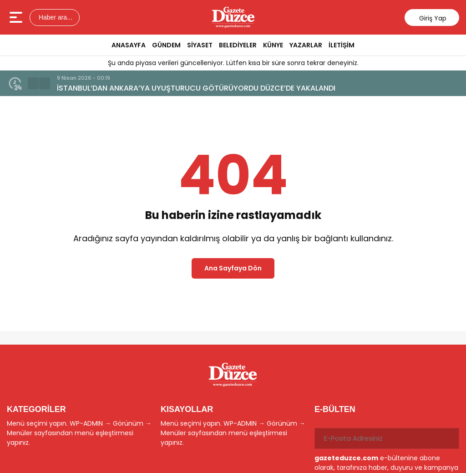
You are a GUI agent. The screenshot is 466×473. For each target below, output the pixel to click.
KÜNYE (273, 45)
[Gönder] (448, 438)
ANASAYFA (128, 45)
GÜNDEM (166, 45)
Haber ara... (54, 17)
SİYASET (200, 45)
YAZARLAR (305, 45)
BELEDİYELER (238, 45)
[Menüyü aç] (17, 17)
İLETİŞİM (342, 45)
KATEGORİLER (36, 409)
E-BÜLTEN (334, 409)
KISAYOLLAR (187, 409)
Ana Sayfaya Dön (233, 268)
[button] (33, 83)
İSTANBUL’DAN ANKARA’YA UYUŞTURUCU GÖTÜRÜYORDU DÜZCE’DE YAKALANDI (196, 88)
